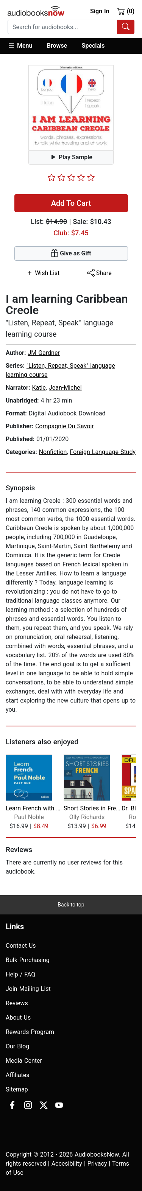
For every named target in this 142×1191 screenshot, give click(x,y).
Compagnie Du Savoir (64, 426)
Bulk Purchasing (28, 960)
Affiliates (18, 1075)
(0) (125, 11)
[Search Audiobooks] (125, 27)
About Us (18, 1017)
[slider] (71, 177)
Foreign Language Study (103, 452)
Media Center (24, 1060)
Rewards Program (30, 1032)
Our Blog (17, 1046)
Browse (57, 45)
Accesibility (66, 1163)
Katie (38, 387)
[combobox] (71, 27)
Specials (93, 45)
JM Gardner (43, 352)
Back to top (71, 905)
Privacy (97, 1163)
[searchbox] (62, 27)
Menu (20, 45)
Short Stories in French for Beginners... (92, 808)
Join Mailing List (28, 988)
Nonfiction (53, 452)
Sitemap (17, 1089)
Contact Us (21, 945)
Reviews (17, 1003)
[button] (24, 46)
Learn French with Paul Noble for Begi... (34, 808)
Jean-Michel (65, 387)
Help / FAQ (20, 974)
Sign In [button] (99, 11)
